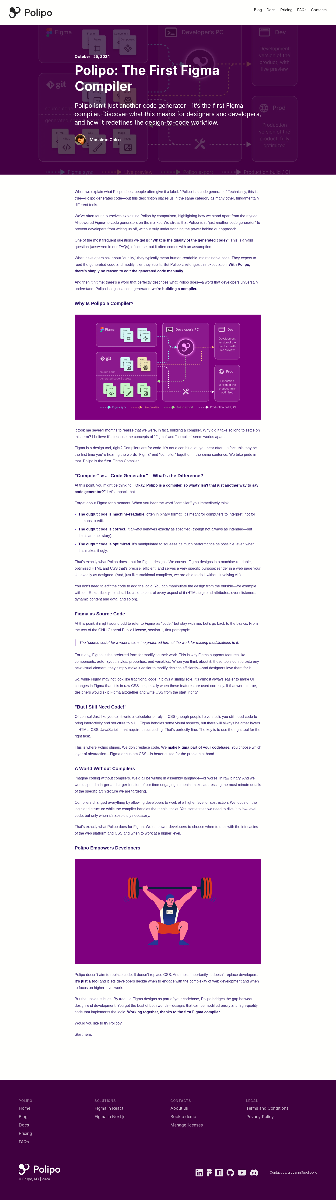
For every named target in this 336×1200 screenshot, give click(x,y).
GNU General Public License (122, 630)
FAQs (123, 247)
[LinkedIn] (199, 1172)
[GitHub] (230, 1172)
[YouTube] (242, 1172)
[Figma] (209, 1172)
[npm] (219, 1172)
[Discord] (254, 1172)
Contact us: (279, 1172)
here (87, 1034)
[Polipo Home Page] (30, 12)
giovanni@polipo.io (302, 1172)
